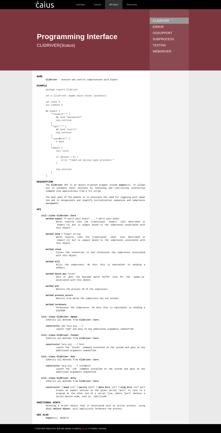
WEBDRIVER (162, 51)
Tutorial (97, 4)
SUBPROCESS (163, 39)
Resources (132, 4)
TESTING (159, 45)
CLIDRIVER (161, 20)
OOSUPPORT (162, 33)
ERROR (158, 27)
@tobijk (85, 428)
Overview (80, 4)
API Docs (113, 4)
